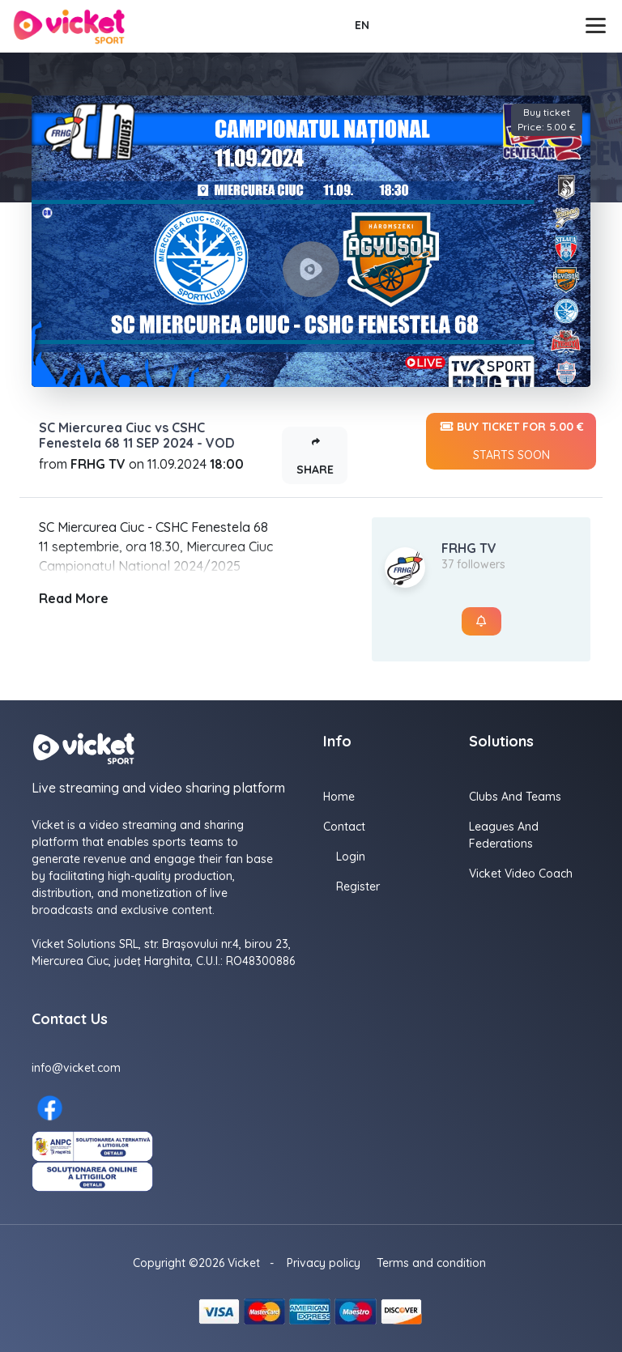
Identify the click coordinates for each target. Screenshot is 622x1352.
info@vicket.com (76, 1068)
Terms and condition (431, 1263)
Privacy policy (323, 1263)
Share (315, 452)
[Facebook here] (50, 1108)
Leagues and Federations (504, 835)
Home (339, 796)
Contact (344, 826)
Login (350, 856)
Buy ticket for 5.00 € (511, 441)
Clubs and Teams (515, 796)
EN (362, 25)
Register (358, 886)
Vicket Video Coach (521, 873)
